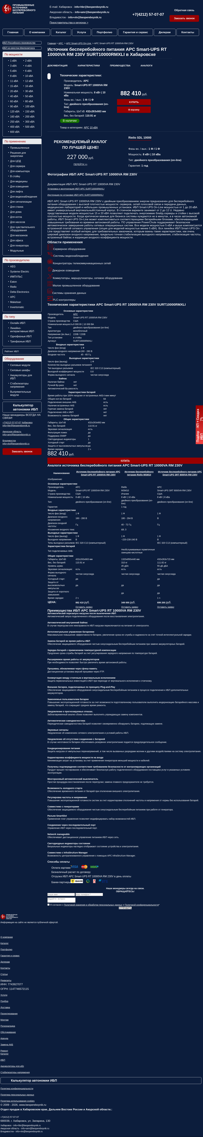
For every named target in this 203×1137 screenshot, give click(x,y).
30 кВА (29, 91)
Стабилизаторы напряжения (19, 385)
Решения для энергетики (18, 154)
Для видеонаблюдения (23, 196)
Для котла (16, 217)
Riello (13, 286)
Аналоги (146, 65)
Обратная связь (184, 10)
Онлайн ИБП (17, 323)
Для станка (16, 206)
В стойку (15, 176)
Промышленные (19, 147)
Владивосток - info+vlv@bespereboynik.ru (21, 1132)
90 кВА (14, 106)
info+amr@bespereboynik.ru (92, 12)
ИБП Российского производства (19, 42)
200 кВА (30, 116)
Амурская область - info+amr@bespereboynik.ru (24, 1129)
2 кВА (28, 60)
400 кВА (15, 126)
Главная (12, 32)
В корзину (133, 109)
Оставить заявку (84, 607)
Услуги (81, 32)
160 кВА (15, 116)
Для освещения (19, 186)
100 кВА (30, 106)
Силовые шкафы (20, 370)
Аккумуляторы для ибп (12, 1067)
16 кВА (29, 86)
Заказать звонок (184, 18)
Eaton (13, 281)
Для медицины (19, 181)
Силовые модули (20, 365)
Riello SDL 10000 (139, 137)
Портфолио (104, 32)
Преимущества (120, 65)
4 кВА (28, 65)
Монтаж (4, 1021)
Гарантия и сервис (135, 32)
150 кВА (30, 111)
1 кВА (13, 60)
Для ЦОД (15, 161)
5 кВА (13, 71)
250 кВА (15, 121)
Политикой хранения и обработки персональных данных (93, 906)
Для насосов (17, 222)
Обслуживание (8, 1033)
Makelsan (15, 302)
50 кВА (29, 96)
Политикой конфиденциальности (142, 906)
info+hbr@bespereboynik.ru (91, 7)
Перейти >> (80, 164)
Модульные (17, 250)
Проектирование (9, 1014)
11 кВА (14, 81)
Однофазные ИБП (21, 336)
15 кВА (14, 86)
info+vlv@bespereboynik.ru (85, 17)
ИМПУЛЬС (16, 276)
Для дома (15, 212)
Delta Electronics (19, 292)
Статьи (4, 975)
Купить (134, 102)
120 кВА (15, 111)
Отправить (125, 909)
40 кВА (14, 96)
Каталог (61, 32)
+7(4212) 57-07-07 (148, 14)
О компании (37, 32)
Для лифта (16, 191)
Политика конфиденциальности (16, 1089)
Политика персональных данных (17, 1095)
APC (12, 297)
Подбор (4, 1002)
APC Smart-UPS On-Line (79, 43)
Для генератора (19, 245)
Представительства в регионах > (69, 22)
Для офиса (16, 240)
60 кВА (14, 101)
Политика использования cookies (17, 1102)
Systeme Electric (19, 271)
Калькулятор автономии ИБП (25, 407)
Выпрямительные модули (20, 393)
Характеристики (89, 65)
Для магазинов (19, 235)
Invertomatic (17, 307)
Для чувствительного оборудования (22, 229)
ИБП (2, 1061)
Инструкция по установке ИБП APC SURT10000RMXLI (75, 195)
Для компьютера (20, 171)
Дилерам (165, 32)
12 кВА (29, 81)
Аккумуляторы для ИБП (21, 377)
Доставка (5, 1008)
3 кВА (13, 65)
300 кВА (30, 121)
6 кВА (28, 71)
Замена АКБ (6, 1045)
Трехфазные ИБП (20, 341)
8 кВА (13, 76)
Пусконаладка (7, 1027)
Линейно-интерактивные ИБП (22, 330)
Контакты (187, 32)
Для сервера (17, 166)
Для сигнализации (21, 201)
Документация (57, 65)
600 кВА (15, 132)
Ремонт (4, 1051)
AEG (13, 266)
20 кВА (14, 91)
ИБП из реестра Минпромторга (19, 48)
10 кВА (29, 76)
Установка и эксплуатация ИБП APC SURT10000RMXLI (75, 189)
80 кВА (29, 101)
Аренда (4, 1039)
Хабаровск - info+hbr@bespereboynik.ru (20, 1126)
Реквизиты (5, 981)
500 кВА (30, 126)
